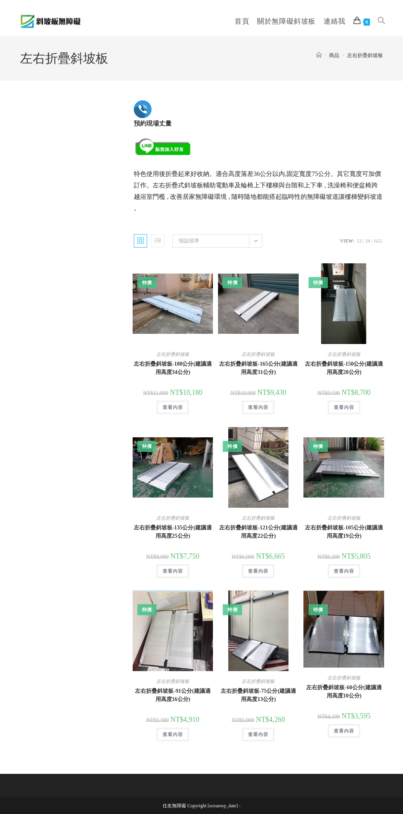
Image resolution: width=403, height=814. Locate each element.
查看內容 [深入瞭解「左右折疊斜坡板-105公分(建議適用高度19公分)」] (344, 571)
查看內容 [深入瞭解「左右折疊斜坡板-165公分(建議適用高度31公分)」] (258, 407)
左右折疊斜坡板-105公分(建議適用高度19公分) (344, 532)
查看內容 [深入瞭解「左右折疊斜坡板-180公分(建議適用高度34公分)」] (173, 407)
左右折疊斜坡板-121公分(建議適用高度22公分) (258, 532)
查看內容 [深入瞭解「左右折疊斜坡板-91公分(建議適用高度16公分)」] (173, 734)
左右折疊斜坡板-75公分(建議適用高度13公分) (258, 695)
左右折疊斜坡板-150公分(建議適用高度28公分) (344, 368)
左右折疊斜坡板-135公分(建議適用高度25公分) (173, 532)
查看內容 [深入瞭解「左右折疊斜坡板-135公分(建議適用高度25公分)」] (173, 571)
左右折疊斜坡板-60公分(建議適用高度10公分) (343, 691)
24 (367, 241)
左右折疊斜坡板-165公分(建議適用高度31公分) (258, 368)
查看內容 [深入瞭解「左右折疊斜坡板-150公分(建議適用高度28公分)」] (344, 407)
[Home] (319, 55)
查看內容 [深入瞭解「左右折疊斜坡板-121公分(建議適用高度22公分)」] (258, 571)
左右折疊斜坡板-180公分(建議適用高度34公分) (173, 368)
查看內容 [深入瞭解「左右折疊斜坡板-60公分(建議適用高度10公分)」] (344, 731)
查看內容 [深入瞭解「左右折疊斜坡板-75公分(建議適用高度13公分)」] (258, 734)
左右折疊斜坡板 (365, 55)
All (378, 241)
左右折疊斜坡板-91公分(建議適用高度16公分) (172, 695)
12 (359, 241)
